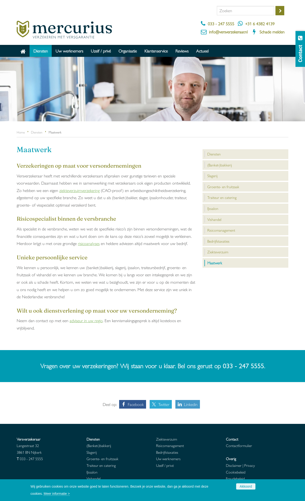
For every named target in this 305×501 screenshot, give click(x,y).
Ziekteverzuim (166, 439)
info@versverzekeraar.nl (228, 32)
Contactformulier (239, 445)
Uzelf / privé (165, 465)
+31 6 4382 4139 (259, 24)
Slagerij (91, 452)
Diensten (36, 132)
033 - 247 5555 (221, 24)
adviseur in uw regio (86, 320)
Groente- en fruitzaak (102, 458)
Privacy (249, 465)
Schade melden (272, 32)
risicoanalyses (89, 243)
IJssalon (91, 472)
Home (21, 132)
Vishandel (93, 478)
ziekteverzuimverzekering (79, 190)
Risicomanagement (170, 445)
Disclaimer (234, 465)
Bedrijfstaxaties (167, 452)
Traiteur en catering (101, 465)
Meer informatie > (57, 494)
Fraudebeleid (235, 478)
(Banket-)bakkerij (98, 445)
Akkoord (246, 486)
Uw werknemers (168, 458)
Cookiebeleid (235, 472)
